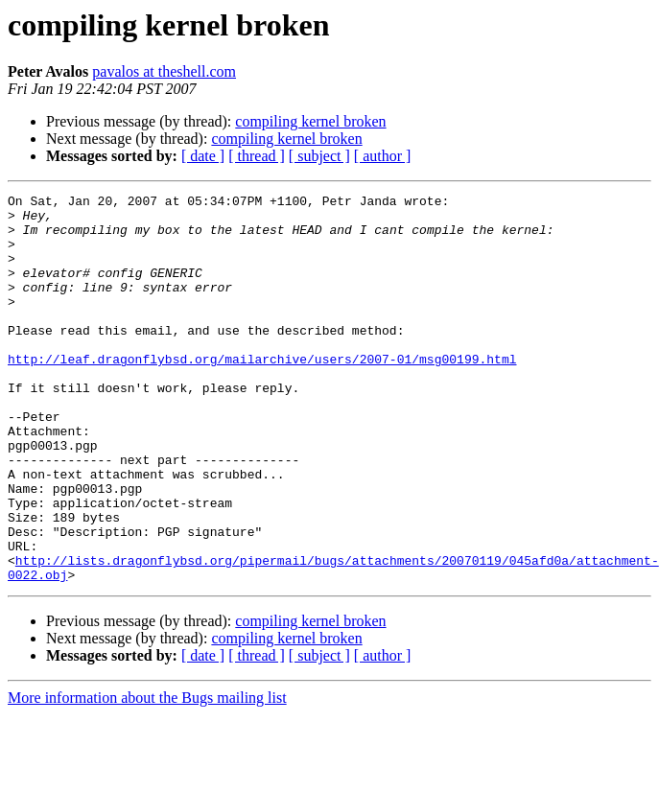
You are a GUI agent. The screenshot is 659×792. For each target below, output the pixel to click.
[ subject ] (319, 156)
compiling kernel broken (310, 121)
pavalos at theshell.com (164, 71)
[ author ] (383, 156)
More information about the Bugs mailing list (147, 775)
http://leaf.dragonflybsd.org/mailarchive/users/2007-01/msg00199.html (262, 393)
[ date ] (202, 156)
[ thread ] (256, 156)
